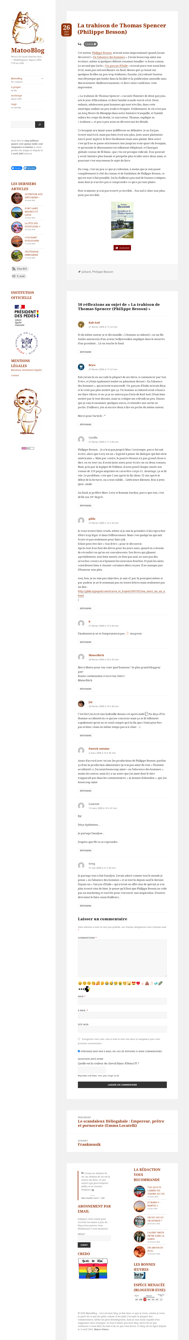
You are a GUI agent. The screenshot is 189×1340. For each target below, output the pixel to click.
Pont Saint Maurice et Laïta (31, 211)
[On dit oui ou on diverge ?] (139, 1221)
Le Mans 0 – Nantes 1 (154, 1204)
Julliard (86, 272)
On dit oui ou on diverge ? (155, 1219)
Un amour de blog (155, 1249)
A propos (27, 89)
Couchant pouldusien (32, 239)
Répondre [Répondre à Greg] (85, 905)
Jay (91, 702)
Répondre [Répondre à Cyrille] (85, 505)
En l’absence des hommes (109, 57)
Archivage (27, 97)
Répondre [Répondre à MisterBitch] (85, 688)
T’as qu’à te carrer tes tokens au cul (156, 1190)
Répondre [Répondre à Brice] (85, 424)
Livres (89, 44)
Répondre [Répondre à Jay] (85, 735)
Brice (92, 365)
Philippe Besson (102, 52)
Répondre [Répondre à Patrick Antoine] (85, 790)
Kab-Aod (94, 322)
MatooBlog (27, 50)
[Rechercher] (39, 124)
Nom (82, 996)
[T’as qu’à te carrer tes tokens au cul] (139, 1191)
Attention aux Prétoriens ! (33, 196)
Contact (15, 375)
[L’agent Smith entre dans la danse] (139, 1236)
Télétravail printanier (32, 253)
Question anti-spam (90, 1058)
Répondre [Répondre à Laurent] (85, 850)
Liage (27, 106)
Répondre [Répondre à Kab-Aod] (85, 351)
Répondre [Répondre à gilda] (85, 608)
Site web (83, 1024)
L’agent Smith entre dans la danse (155, 1235)
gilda (92, 518)
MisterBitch (96, 655)
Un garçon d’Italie (116, 65)
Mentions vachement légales (26, 369)
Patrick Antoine (99, 748)
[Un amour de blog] (139, 1252)
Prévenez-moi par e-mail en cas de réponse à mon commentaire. (120, 1051)
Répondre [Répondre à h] (85, 642)
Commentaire (87, 937)
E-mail (83, 1010)
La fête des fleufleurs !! (32, 225)
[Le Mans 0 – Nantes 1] (139, 1206)
